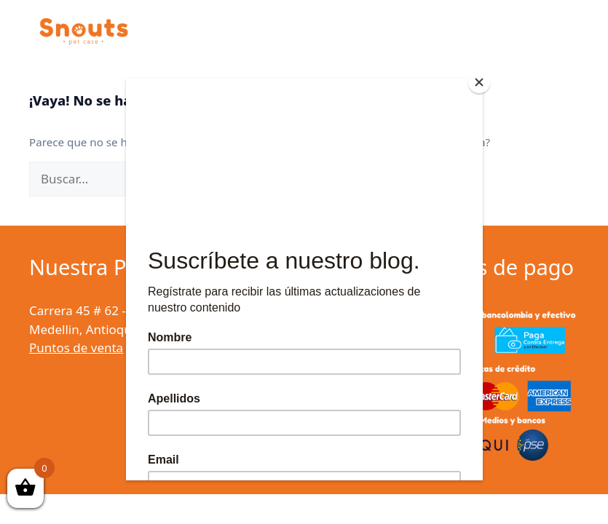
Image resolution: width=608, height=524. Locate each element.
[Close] (479, 82)
